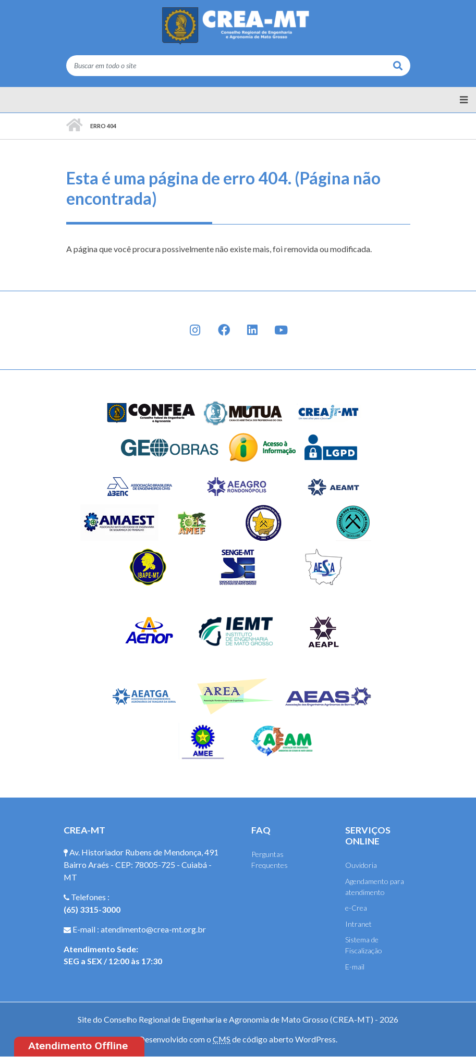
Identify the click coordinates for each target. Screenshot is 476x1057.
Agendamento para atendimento (374, 887)
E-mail (354, 966)
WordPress (315, 1039)
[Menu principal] (238, 100)
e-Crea (356, 907)
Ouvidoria (361, 865)
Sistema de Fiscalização (363, 945)
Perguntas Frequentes (269, 859)
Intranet (358, 923)
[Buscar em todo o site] (226, 65)
